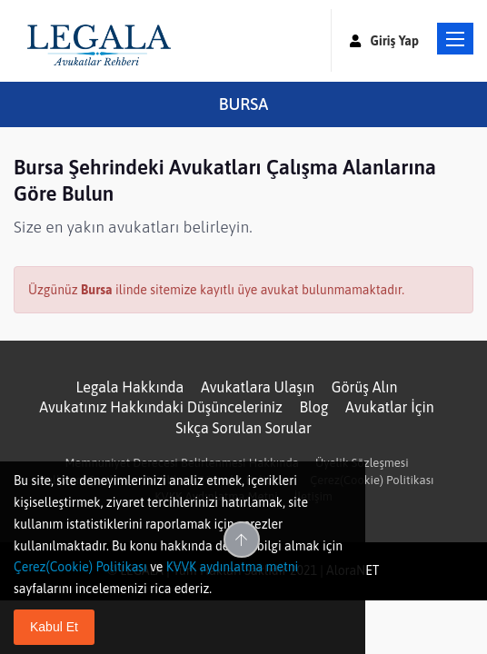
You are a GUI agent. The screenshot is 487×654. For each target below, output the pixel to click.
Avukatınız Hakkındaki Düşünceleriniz (161, 407)
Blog (314, 407)
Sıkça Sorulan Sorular (243, 428)
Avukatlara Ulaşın (257, 387)
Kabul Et (54, 626)
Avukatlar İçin (389, 407)
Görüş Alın (365, 387)
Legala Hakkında (129, 387)
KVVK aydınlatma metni (232, 567)
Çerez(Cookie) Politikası (371, 480)
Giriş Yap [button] (384, 41)
